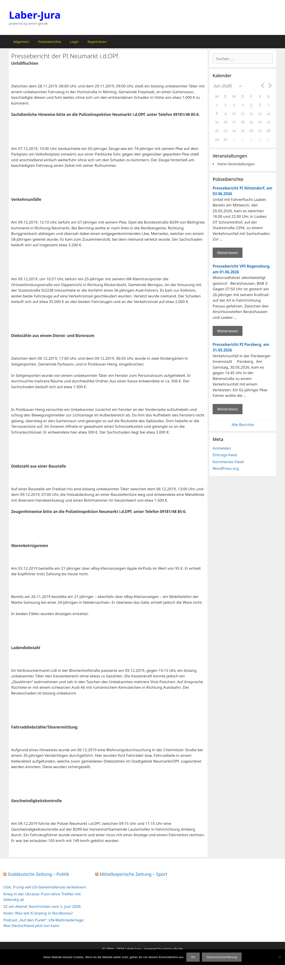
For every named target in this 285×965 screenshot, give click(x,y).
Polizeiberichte (49, 41)
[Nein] (279, 957)
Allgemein (21, 41)
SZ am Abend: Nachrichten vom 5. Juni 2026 (42, 906)
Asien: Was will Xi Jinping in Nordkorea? (38, 913)
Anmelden (222, 448)
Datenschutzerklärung (222, 957)
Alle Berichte (243, 424)
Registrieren (97, 41)
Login (74, 41)
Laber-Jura (35, 15)
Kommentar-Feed (228, 461)
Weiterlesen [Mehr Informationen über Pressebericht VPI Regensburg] (227, 330)
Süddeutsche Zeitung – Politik (38, 874)
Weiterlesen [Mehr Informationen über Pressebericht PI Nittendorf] (227, 252)
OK (193, 957)
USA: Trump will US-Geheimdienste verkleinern (44, 887)
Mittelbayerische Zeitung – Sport (133, 874)
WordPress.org (226, 468)
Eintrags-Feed (225, 454)
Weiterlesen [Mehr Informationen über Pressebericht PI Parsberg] (227, 409)
